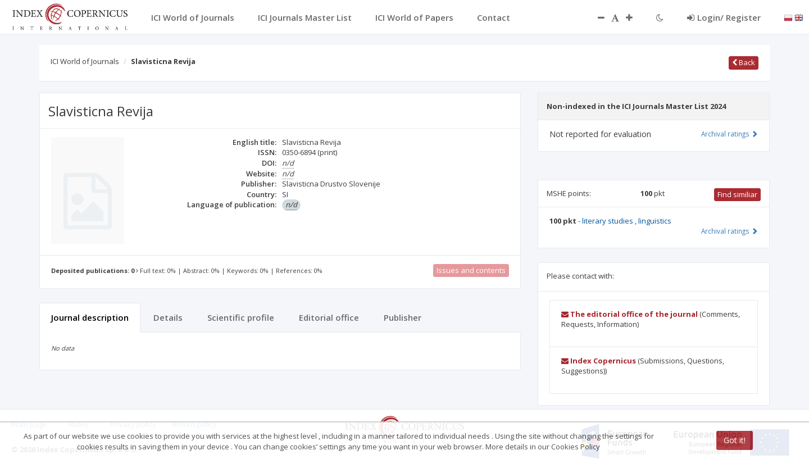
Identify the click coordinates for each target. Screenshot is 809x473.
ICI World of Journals (85, 61)
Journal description (90, 317)
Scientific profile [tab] (240, 317)
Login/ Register (724, 17)
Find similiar (737, 194)
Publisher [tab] (402, 317)
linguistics (654, 221)
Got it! (735, 440)
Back (743, 62)
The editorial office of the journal (629, 314)
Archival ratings (729, 133)
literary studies (608, 221)
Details (168, 317)
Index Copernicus (598, 361)
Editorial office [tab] (329, 317)
